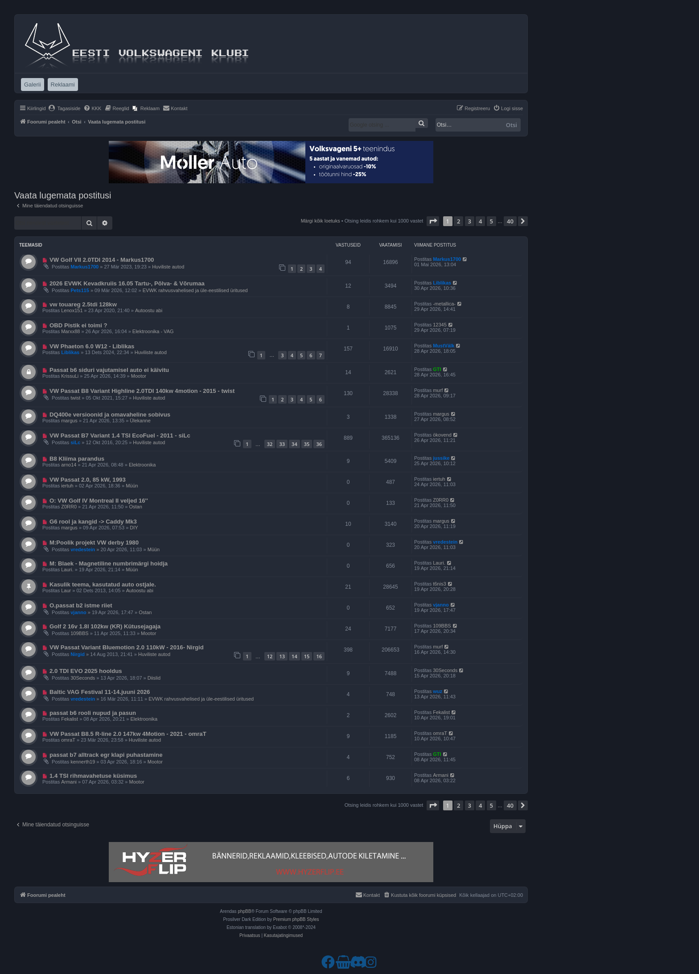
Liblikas (442, 282)
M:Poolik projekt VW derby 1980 (94, 542)
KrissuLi (69, 376)
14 (294, 656)
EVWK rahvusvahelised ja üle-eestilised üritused (195, 290)
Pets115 (79, 290)
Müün (132, 485)
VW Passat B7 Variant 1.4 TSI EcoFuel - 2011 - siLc (119, 435)
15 (307, 656)
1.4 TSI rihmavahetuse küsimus (93, 775)
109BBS (79, 633)
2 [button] (458, 221)
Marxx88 (70, 331)
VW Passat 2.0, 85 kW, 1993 (87, 479)
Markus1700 (84, 266)
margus (69, 420)
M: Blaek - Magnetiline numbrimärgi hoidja (108, 563)
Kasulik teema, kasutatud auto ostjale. (102, 584)
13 (282, 656)
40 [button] (510, 221)
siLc (75, 442)
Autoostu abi (148, 310)
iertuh (67, 485)
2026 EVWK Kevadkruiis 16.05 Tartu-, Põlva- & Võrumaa (127, 283)
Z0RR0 (69, 506)
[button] (433, 221)
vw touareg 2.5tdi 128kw (83, 304)
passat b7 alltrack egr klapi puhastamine (106, 754)
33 (282, 444)
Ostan (135, 506)
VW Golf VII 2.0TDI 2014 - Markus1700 (101, 259)
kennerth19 (82, 761)
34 (294, 444)
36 (319, 444)
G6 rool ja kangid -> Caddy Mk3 (93, 521)
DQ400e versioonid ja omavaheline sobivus (109, 414)
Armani (69, 781)
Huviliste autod (168, 266)
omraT (68, 740)
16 (319, 656)
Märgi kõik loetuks (320, 220)
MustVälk (443, 345)
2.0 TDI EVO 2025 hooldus (85, 671)
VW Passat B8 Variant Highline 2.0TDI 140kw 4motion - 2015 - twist (142, 391)
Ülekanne (140, 420)
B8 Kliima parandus (76, 458)
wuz (437, 691)
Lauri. (67, 569)
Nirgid (77, 654)
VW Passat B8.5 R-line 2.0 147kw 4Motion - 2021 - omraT (127, 733)
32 (270, 444)
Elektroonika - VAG (153, 331)
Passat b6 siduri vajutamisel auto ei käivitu (109, 370)
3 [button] (469, 221)
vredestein (82, 549)
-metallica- (444, 303)
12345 (440, 324)
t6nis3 (439, 583)
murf (438, 390)
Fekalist (69, 719)
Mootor (138, 376)
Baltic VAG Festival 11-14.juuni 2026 (99, 692)
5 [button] (491, 221)
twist (75, 397)
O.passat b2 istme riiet (80, 605)
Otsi (511, 125)
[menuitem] (64, 108)
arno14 (68, 464)
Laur (66, 590)
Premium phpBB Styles (296, 919)
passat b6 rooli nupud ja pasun (92, 713)
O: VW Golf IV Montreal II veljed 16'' (98, 500)
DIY (134, 527)
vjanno (78, 612)
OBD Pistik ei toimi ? (78, 325)
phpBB (244, 911)
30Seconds (82, 678)
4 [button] (480, 221)
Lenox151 (71, 310)
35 (307, 444)
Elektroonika (142, 464)
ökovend (442, 434)
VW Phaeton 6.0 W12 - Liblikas (92, 346)
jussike (441, 458)
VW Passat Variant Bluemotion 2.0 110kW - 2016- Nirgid (126, 647)
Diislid (154, 678)
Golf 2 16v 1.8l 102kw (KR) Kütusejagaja (104, 626)
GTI (437, 369)
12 (270, 656)
